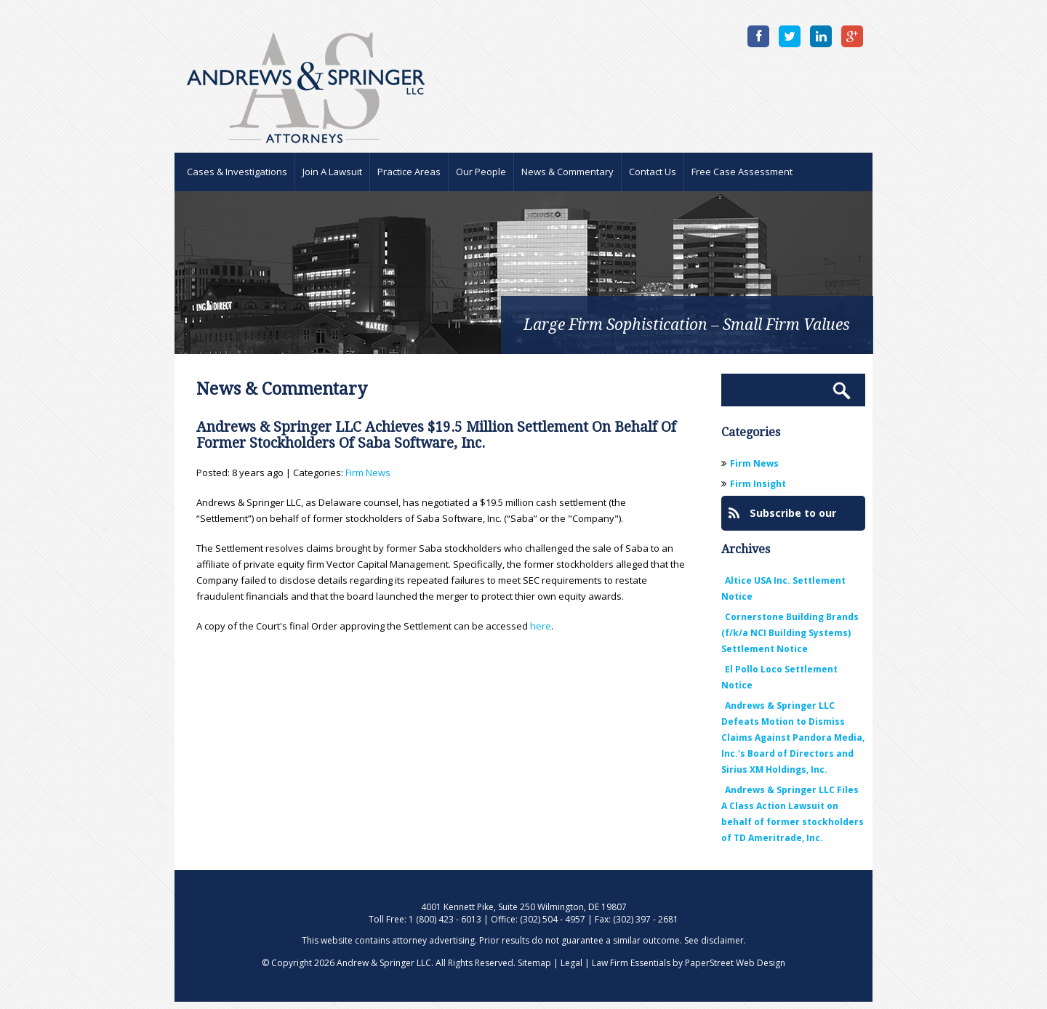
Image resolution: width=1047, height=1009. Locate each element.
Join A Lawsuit (332, 171)
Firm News (367, 472)
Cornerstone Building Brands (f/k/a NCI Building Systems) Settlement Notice (790, 633)
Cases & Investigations (237, 171)
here (540, 625)
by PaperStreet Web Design (729, 963)
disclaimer (722, 940)
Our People (481, 171)
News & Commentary (567, 171)
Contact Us (652, 171)
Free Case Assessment (742, 171)
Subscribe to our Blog (782, 518)
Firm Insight (758, 484)
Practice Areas (409, 171)
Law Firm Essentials (631, 963)
